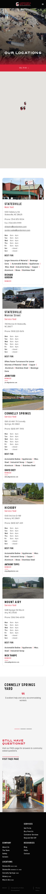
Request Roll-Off (30, 838)
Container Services (31, 835)
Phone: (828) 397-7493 (14, 429)
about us (5, 847)
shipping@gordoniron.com (16, 227)
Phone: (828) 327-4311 (14, 524)
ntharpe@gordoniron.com (12, 663)
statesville (9, 866)
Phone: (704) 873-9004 (14, 220)
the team (6, 850)
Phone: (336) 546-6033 (14, 618)
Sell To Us (27, 828)
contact (27, 854)
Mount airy (8, 880)
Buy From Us (28, 831)
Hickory (6, 876)
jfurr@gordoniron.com (11, 383)
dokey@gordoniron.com (11, 477)
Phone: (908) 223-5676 (14, 332)
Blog (25, 847)
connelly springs (10, 873)
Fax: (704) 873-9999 (13, 224)
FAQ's (26, 850)
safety (4, 854)
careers (5, 857)
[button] (43, 4)
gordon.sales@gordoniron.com (17, 231)
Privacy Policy (38, 889)
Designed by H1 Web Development (17, 889)
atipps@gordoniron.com (11, 572)
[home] (23, 4)
